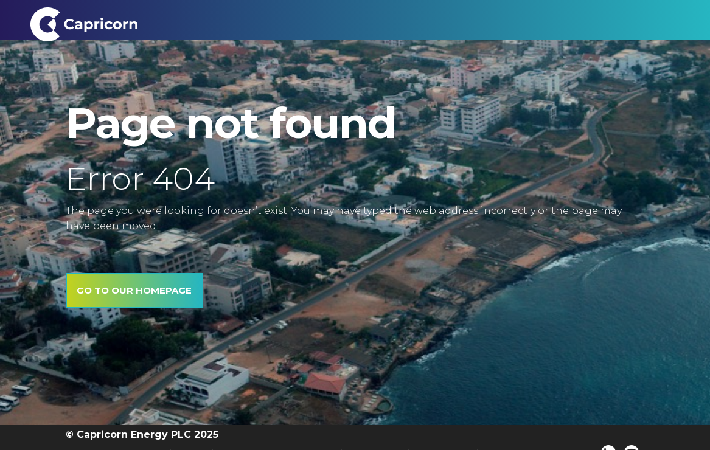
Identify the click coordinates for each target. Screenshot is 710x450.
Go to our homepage (134, 290)
